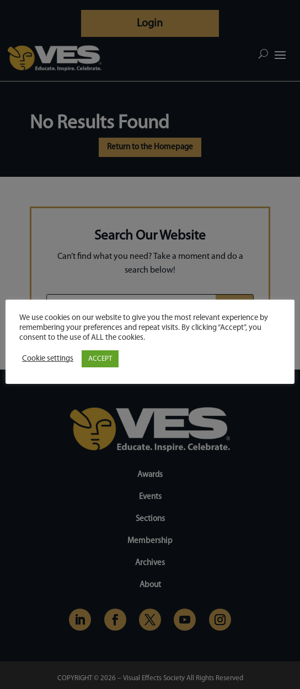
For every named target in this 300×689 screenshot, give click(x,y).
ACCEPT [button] (100, 358)
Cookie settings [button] (47, 359)
